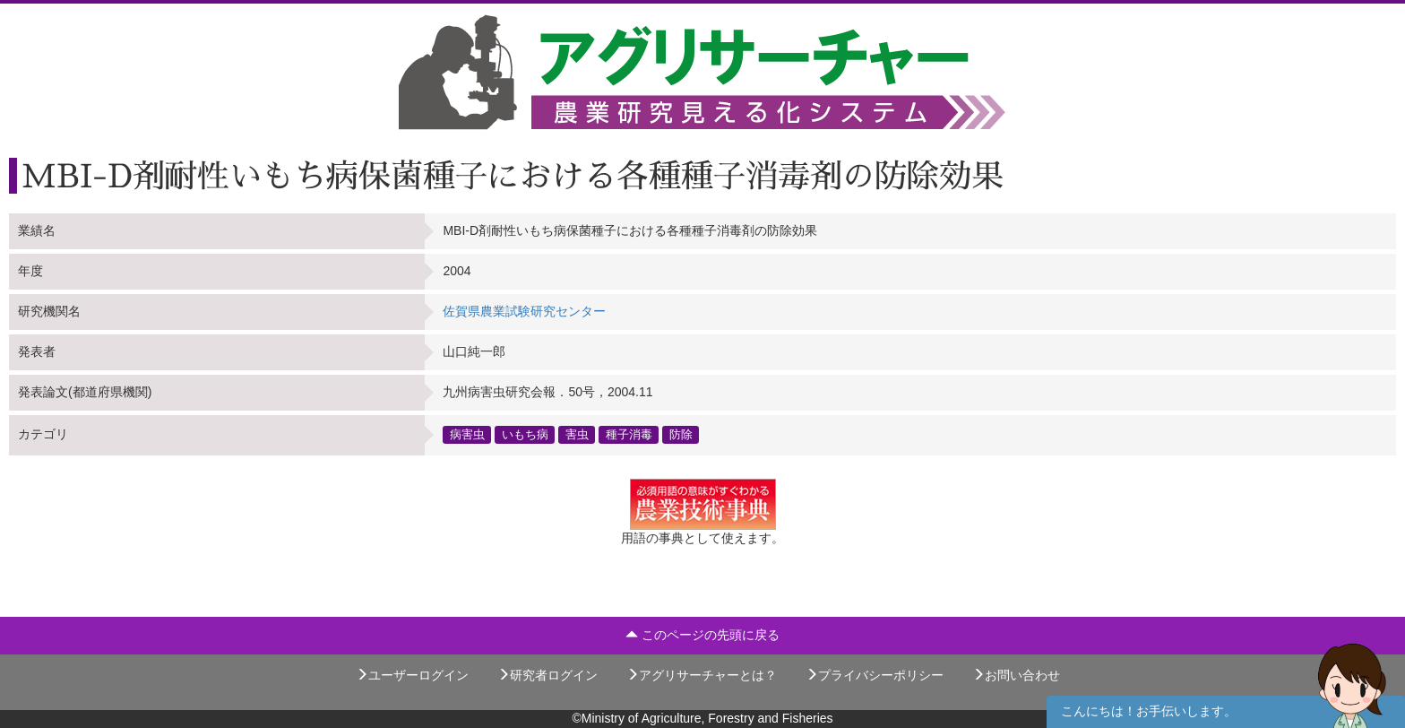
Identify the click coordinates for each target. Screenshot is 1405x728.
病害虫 (467, 435)
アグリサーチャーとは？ (701, 675)
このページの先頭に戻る (702, 635)
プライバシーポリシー (875, 675)
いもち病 (525, 435)
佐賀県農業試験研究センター (524, 311)
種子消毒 (629, 435)
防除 (681, 435)
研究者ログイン (547, 675)
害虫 (577, 435)
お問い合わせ (1016, 675)
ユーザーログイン (412, 675)
